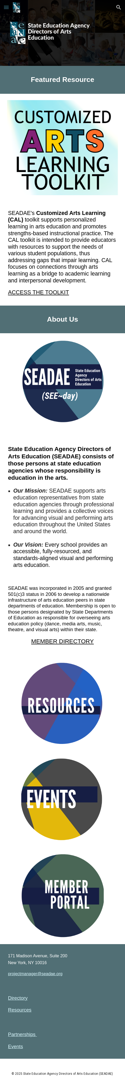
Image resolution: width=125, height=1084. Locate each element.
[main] (62, 79)
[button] (6, 7)
